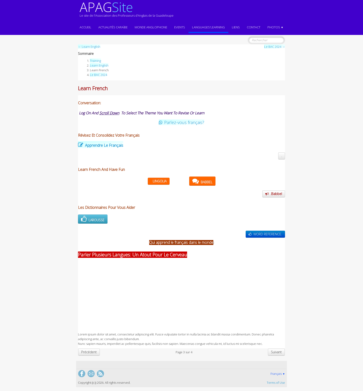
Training (95, 61)
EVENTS (179, 27)
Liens (236, 27)
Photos (275, 27)
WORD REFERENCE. (265, 234)
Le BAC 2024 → (274, 47)
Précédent (89, 352)
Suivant (276, 352)
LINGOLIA (160, 181)
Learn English (99, 65)
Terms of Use (276, 382)
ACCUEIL (85, 27)
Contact (253, 27)
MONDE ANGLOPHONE (151, 27)
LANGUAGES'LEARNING (208, 27)
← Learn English (89, 47)
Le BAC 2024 (98, 75)
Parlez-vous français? (181, 122)
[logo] (126, 11)
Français (277, 374)
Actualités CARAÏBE (113, 27)
